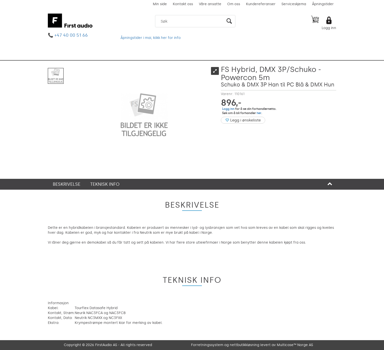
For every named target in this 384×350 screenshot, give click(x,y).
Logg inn (329, 28)
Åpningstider (323, 4)
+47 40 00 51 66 (71, 35)
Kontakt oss (183, 4)
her (259, 113)
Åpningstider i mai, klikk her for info (151, 38)
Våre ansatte (210, 4)
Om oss (233, 4)
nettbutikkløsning (244, 345)
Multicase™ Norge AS (295, 345)
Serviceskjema (293, 4)
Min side (160, 4)
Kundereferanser (261, 4)
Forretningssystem (207, 345)
